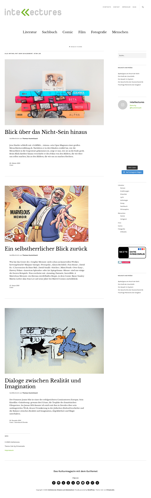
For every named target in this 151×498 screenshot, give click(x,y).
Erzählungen (124, 191)
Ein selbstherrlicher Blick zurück (46, 249)
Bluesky (63, 484)
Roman (122, 188)
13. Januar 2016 (14, 285)
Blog (134, 7)
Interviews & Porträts (21, 422)
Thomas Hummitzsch (30, 138)
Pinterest (97, 484)
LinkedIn (83, 484)
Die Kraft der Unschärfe (126, 76)
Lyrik (122, 197)
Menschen (120, 32)
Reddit (92, 484)
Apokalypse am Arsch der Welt (128, 73)
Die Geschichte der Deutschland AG (130, 82)
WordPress (91, 490)
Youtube (78, 484)
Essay (122, 203)
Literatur (30, 32)
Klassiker (123, 194)
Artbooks (123, 232)
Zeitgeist (123, 219)
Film (82, 32)
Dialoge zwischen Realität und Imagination (43, 384)
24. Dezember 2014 (15, 420)
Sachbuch (49, 32)
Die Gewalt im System (125, 79)
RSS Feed (73, 484)
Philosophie (124, 209)
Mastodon (68, 484)
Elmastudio (110, 490)
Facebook (54, 484)
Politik (122, 216)
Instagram (58, 484)
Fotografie (99, 32)
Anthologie (124, 200)
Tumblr (87, 484)
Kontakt (116, 7)
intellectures (52, 490)
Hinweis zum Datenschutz (65, 490)
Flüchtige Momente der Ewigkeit (129, 85)
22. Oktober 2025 (14, 163)
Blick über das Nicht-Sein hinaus (46, 132)
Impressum (126, 7)
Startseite (107, 7)
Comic (68, 32)
